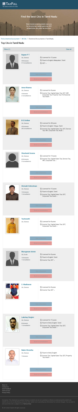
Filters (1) (7, 49)
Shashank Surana (28, 153)
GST (43, 63)
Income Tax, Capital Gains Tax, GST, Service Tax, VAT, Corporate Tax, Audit (56, 129)
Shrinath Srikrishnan (29, 186)
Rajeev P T (26, 55)
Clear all (68, 49)
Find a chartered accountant (10, 39)
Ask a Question (37, 74)
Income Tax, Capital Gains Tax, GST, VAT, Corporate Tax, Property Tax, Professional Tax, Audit (56, 94)
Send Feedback (6, 389)
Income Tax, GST (47, 260)
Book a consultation (37, 78)
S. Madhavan (26, 284)
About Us (4, 385)
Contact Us (5, 387)
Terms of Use (6, 390)
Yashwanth (26, 219)
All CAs (24, 39)
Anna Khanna (27, 88)
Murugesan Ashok (29, 252)
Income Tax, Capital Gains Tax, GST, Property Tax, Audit (57, 356)
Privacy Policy (6, 392)
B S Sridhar (26, 120)
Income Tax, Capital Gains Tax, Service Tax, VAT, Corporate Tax (56, 159)
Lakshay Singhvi (28, 317)
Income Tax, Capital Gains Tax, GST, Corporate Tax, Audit (54, 195)
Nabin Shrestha (27, 350)
